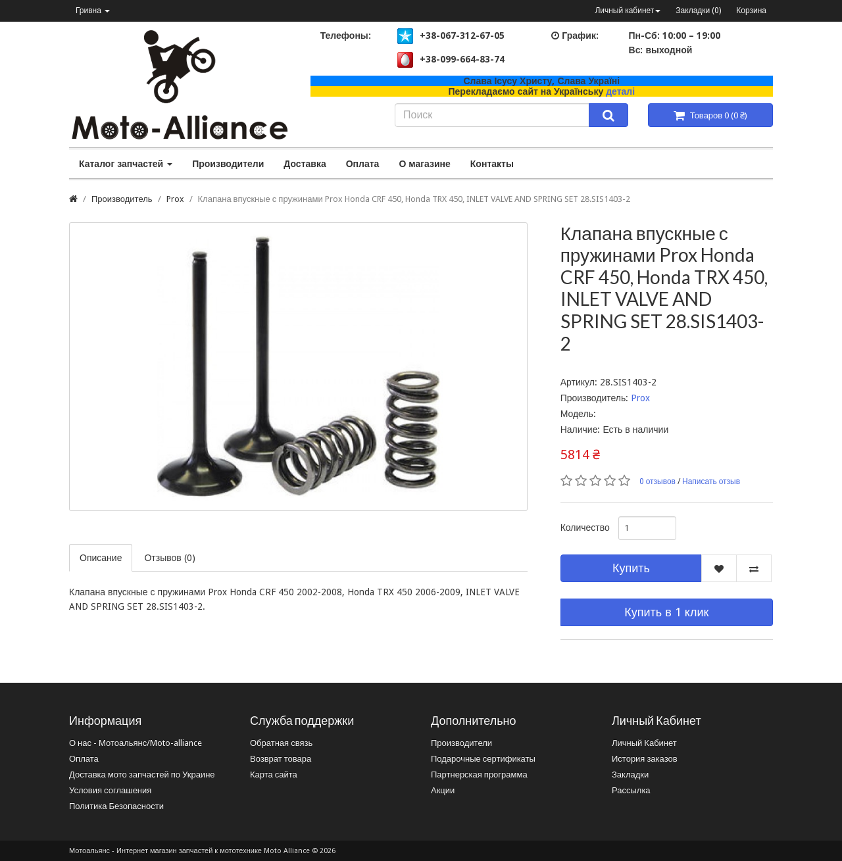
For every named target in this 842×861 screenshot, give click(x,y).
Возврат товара (280, 759)
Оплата (363, 164)
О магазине (424, 164)
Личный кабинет (627, 10)
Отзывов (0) (169, 558)
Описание (101, 558)
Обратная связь (281, 743)
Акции (443, 790)
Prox (175, 199)
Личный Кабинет (644, 743)
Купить (631, 568)
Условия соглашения (110, 790)
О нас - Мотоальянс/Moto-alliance (135, 743)
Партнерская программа (479, 774)
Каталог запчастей (125, 164)
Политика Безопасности (116, 806)
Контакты (492, 164)
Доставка (305, 164)
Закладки (630, 774)
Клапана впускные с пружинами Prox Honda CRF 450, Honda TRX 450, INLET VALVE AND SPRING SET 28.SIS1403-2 (414, 199)
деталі (620, 91)
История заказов (645, 759)
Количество (584, 527)
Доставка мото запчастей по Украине (142, 774)
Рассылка (631, 790)
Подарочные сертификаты (483, 759)
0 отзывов (657, 481)
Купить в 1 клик (666, 612)
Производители (228, 164)
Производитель (122, 199)
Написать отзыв (711, 481)
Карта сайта (273, 774)
